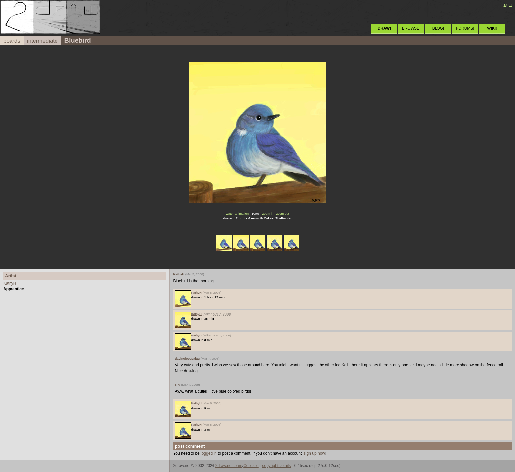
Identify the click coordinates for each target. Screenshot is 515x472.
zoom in (268, 213)
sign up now (314, 453)
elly (177, 384)
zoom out (282, 213)
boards (11, 41)
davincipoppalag (187, 358)
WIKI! (492, 28)
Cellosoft (251, 465)
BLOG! (438, 28)
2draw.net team (228, 465)
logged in (209, 453)
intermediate (42, 41)
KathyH (9, 283)
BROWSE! (411, 28)
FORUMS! (465, 28)
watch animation (237, 213)
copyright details (276, 465)
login (508, 4)
